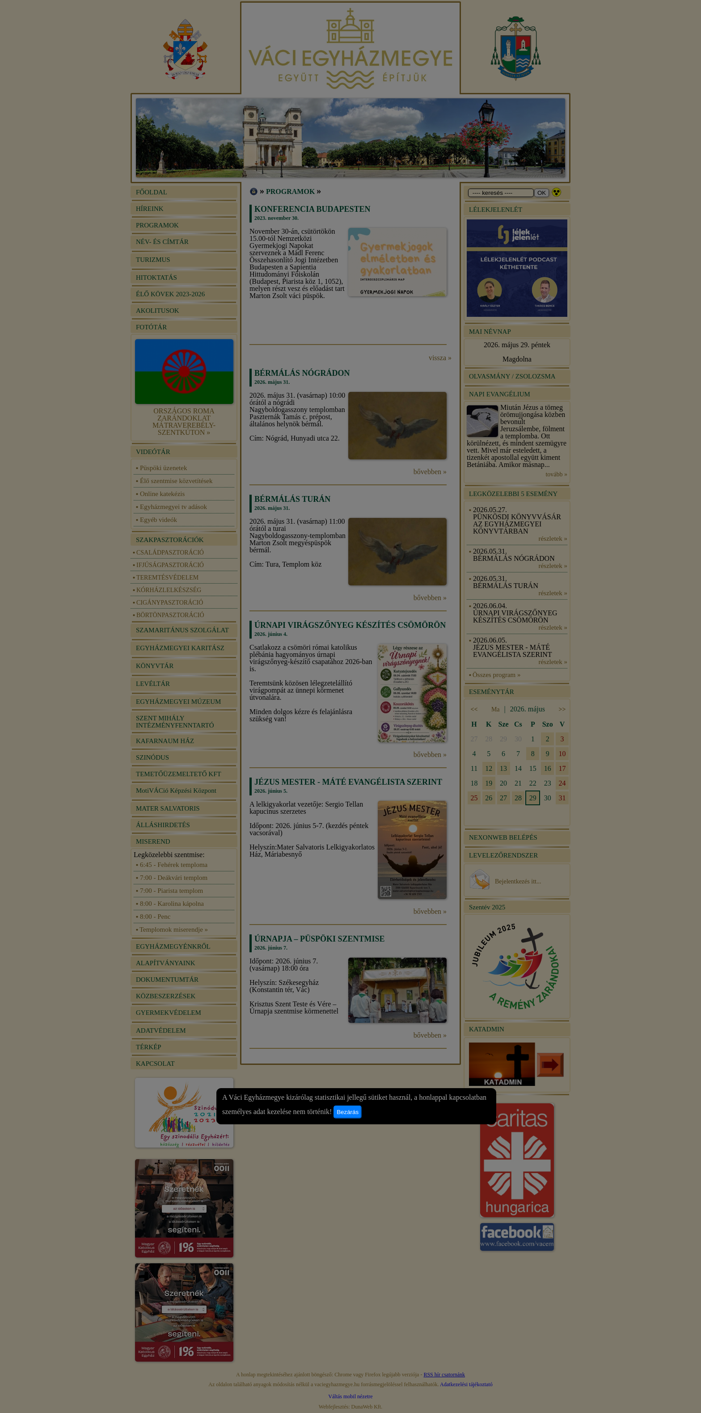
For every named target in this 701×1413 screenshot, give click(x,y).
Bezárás (348, 1112)
